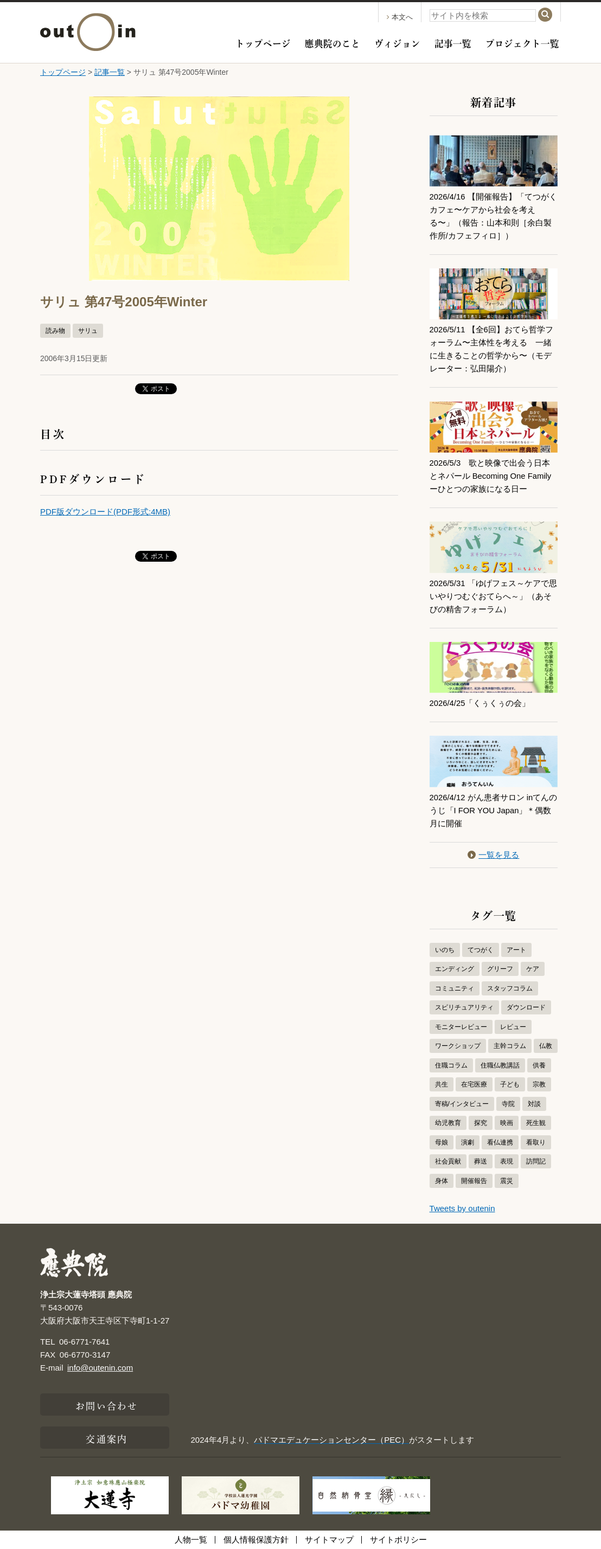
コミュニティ (454, 988)
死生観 (536, 1123)
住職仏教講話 (500, 1065)
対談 (534, 1104)
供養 (539, 1065)
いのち (445, 950)
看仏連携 (500, 1142)
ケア (532, 969)
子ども (510, 1084)
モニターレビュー (461, 1027)
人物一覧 (191, 1539)
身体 (441, 1181)
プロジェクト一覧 (522, 42)
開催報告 (474, 1181)
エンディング (454, 969)
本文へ (400, 17)
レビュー (513, 1027)
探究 (480, 1123)
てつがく (481, 950)
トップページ (263, 42)
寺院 (508, 1104)
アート (516, 950)
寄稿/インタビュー (462, 1104)
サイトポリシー (398, 1539)
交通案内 (106, 1438)
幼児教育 (448, 1123)
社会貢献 (448, 1161)
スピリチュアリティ (464, 1007)
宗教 (539, 1084)
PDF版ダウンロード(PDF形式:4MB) (105, 511)
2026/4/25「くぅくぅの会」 (480, 703)
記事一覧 (452, 42)
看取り (536, 1142)
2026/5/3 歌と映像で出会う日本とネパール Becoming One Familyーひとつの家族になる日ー (491, 475)
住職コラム (451, 1065)
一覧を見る (493, 854)
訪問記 (536, 1161)
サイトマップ (329, 1539)
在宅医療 (474, 1084)
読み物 (55, 331)
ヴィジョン (397, 42)
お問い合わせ (106, 1405)
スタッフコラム (510, 988)
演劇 (467, 1142)
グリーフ (500, 969)
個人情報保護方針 (256, 1539)
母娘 (441, 1142)
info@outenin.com (100, 1367)
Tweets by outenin (462, 1208)
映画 (506, 1123)
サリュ (88, 331)
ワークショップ (458, 1046)
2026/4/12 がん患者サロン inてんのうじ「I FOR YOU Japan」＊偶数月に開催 (491, 810)
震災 (506, 1181)
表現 (506, 1161)
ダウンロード (526, 1007)
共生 (441, 1084)
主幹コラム (510, 1046)
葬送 (480, 1161)
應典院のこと (332, 42)
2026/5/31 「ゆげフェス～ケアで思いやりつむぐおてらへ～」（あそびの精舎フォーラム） (494, 596)
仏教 (545, 1046)
